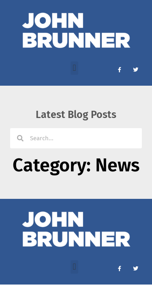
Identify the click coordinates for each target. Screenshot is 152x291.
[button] (74, 68)
